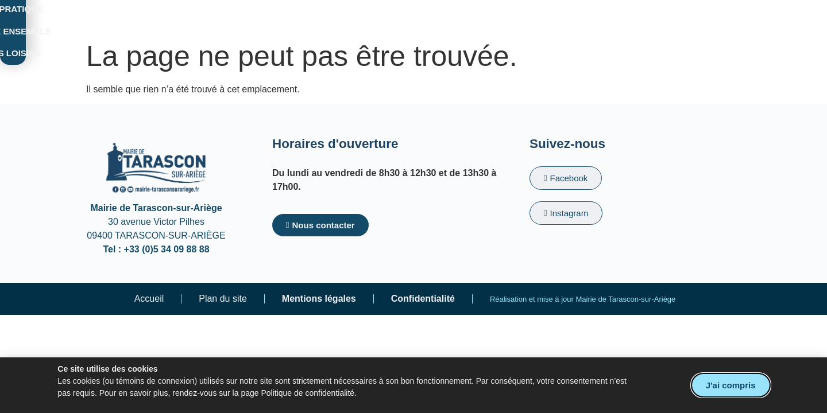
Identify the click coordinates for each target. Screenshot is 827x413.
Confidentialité (423, 298)
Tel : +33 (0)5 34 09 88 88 (156, 249)
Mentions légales (319, 298)
